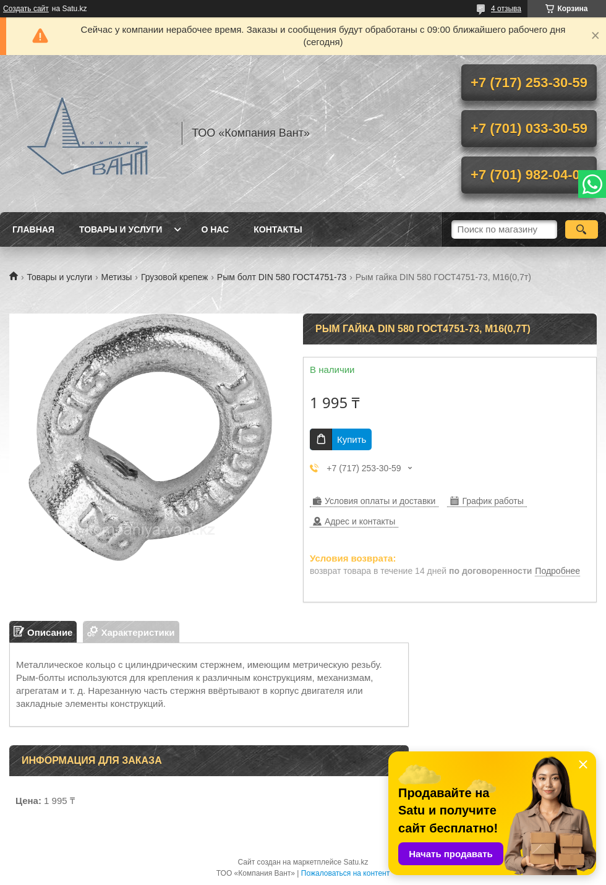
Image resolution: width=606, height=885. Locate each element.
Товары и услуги (121, 229)
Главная (33, 229)
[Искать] (581, 229)
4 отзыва (506, 8)
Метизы (116, 277)
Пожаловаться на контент (345, 873)
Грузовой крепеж (174, 277)
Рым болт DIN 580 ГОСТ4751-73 (281, 277)
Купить (351, 439)
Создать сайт (26, 8)
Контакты (278, 229)
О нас (215, 229)
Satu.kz (355, 862)
